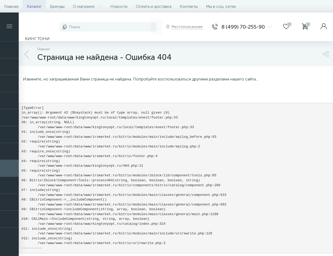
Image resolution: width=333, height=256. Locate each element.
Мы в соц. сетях (221, 6)
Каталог (34, 6)
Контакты (189, 6)
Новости (118, 6)
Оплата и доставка (153, 6)
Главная (11, 6)
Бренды (57, 6)
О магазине (87, 6)
